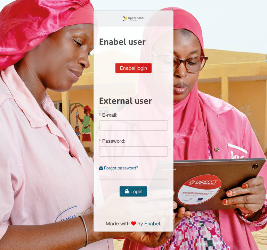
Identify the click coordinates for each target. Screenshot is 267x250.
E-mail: (110, 115)
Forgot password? (118, 167)
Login (133, 191)
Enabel (152, 223)
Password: (114, 141)
